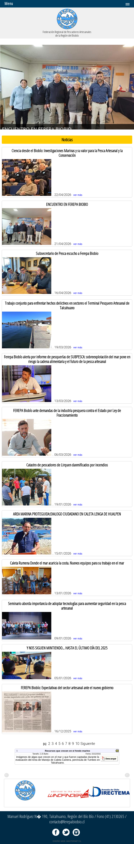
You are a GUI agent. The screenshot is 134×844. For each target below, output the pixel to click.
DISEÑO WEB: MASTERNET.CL (67, 841)
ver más (77, 195)
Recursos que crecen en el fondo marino (67, 750)
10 (77, 743)
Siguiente (88, 743)
